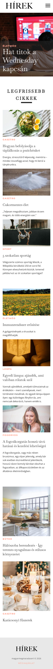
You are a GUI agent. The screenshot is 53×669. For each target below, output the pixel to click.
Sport (7, 249)
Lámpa (7, 369)
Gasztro (9, 139)
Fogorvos (10, 435)
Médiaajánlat (26, 663)
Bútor (7, 539)
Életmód (9, 46)
